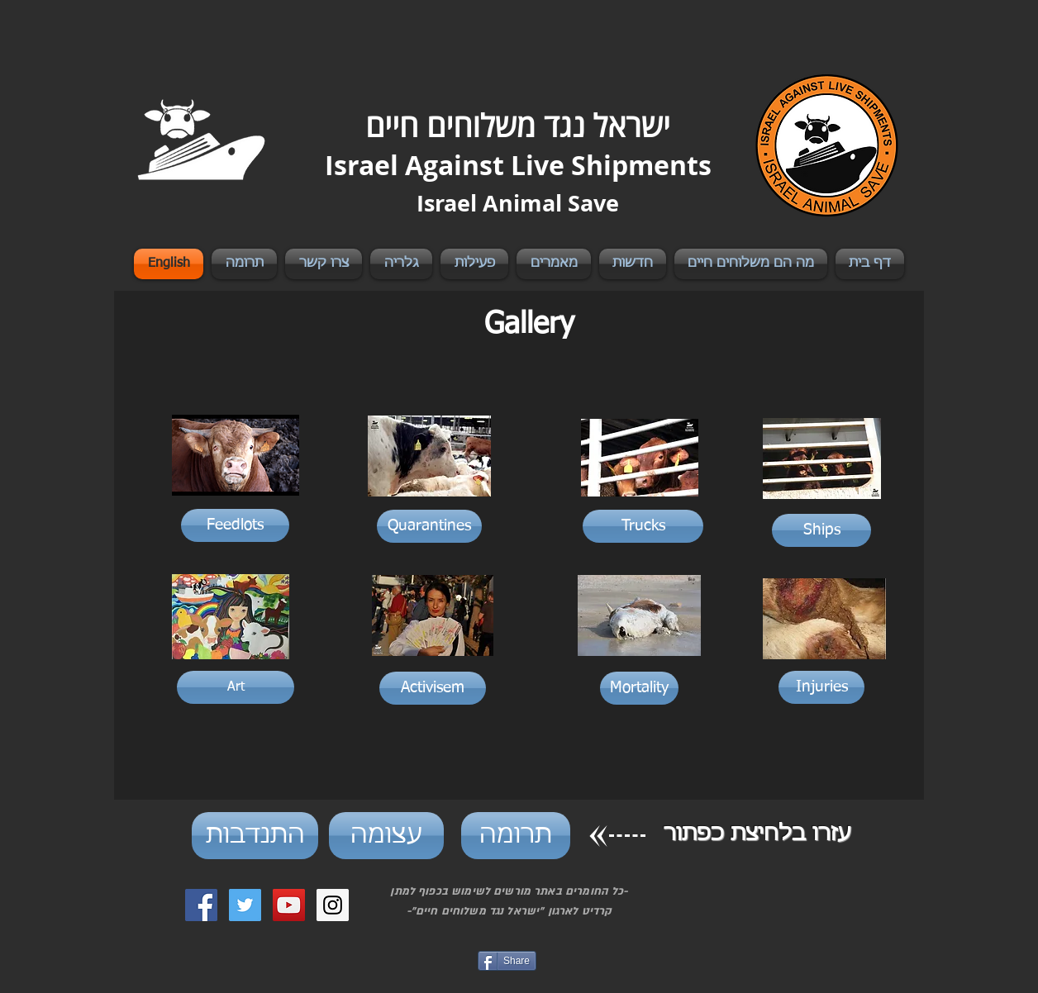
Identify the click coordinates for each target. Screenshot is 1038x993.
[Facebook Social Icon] (201, 905)
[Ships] (821, 530)
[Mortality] (639, 688)
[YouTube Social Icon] (289, 905)
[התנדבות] (255, 835)
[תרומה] (515, 835)
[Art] (235, 687)
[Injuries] (821, 687)
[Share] (507, 961)
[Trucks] (643, 526)
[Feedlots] (235, 525)
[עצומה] (386, 835)
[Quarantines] (429, 526)
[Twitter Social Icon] (245, 905)
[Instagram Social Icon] (333, 905)
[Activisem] (432, 688)
